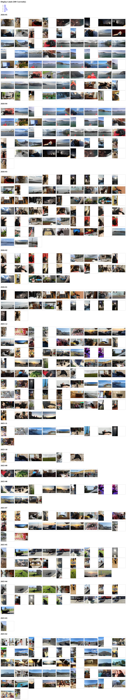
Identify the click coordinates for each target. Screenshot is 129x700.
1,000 (5, 8)
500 (5, 6)
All (5, 11)
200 (5, 5)
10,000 (6, 9)
